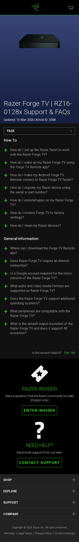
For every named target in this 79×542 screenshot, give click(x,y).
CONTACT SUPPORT (39, 462)
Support (39, 502)
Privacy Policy (43, 533)
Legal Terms (24, 533)
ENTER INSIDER (39, 410)
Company (39, 514)
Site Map (9, 533)
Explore (39, 491)
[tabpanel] (39, 238)
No (73, 352)
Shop (39, 480)
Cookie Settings (65, 533)
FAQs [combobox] (11, 131)
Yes (66, 352)
